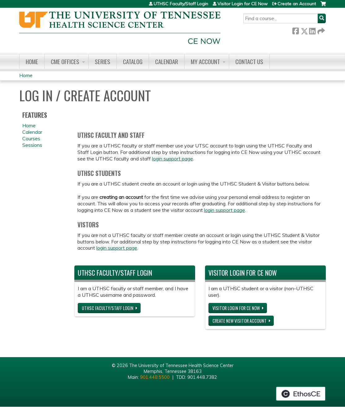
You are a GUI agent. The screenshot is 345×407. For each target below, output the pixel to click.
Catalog (132, 61)
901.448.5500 (155, 377)
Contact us (249, 61)
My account (205, 61)
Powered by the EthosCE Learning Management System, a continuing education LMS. (301, 393)
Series (102, 61)
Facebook (295, 29)
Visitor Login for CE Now (242, 4)
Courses (31, 138)
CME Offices (65, 61)
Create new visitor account (239, 320)
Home (32, 61)
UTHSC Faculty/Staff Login (181, 4)
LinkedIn (312, 29)
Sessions (32, 145)
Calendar (166, 61)
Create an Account (296, 4)
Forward (320, 29)
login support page (172, 158)
